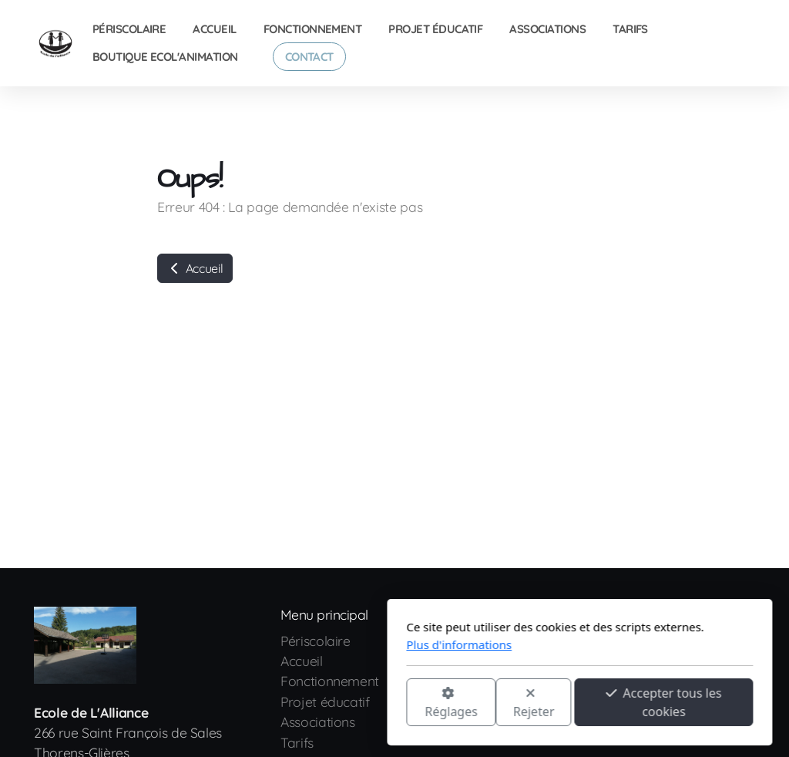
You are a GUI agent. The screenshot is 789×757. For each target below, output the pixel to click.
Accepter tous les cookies (478, 702)
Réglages (266, 703)
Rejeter (349, 703)
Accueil (195, 268)
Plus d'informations (274, 644)
